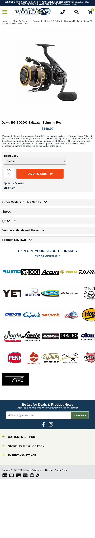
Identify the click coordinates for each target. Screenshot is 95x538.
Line (9, 526)
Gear (10, 532)
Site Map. (48, 470)
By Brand (12, 517)
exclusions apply (82, 2)
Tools (10, 535)
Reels (10, 523)
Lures (10, 529)
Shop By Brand (20, 21)
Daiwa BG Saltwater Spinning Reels (61, 21)
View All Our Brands (47, 256)
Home (4, 21)
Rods (10, 520)
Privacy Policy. (61, 470)
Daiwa (36, 21)
